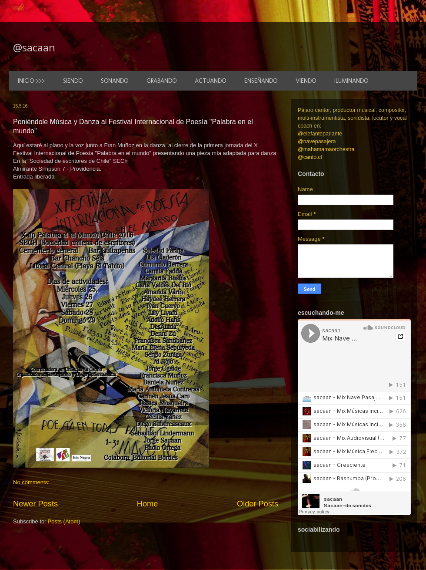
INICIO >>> (31, 80)
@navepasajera (317, 141)
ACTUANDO (210, 80)
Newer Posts (35, 503)
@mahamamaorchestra (326, 149)
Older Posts (257, 503)
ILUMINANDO (351, 80)
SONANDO (114, 80)
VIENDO (306, 80)
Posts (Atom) (64, 521)
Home (147, 503)
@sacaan (34, 47)
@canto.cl (310, 157)
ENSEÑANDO (260, 80)
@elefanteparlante (320, 134)
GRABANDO (161, 80)
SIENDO (73, 80)
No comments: (31, 482)
